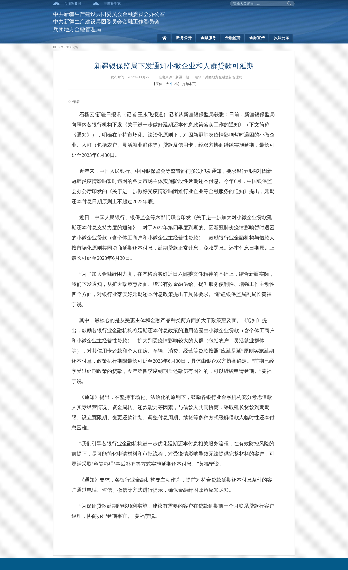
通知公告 (72, 47)
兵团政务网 (72, 4)
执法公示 (281, 38)
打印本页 (189, 84)
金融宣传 (257, 38)
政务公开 (184, 38)
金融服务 (208, 38)
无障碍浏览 (112, 4)
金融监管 (232, 38)
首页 (60, 47)
